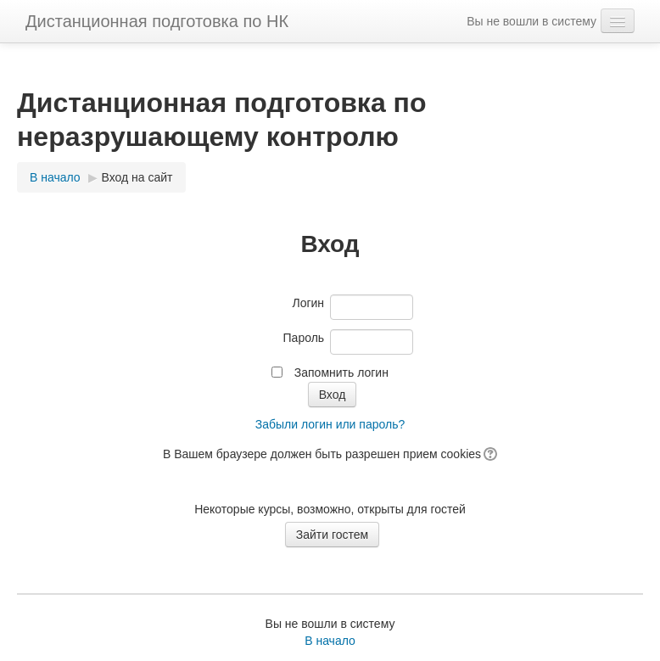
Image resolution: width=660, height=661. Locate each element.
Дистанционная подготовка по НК (156, 21)
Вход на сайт (137, 177)
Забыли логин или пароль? (330, 424)
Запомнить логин (341, 372)
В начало (330, 640)
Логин (308, 303)
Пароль (304, 338)
